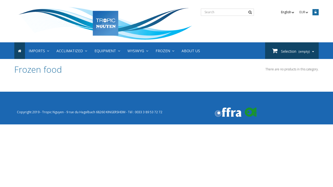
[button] (165, 50)
